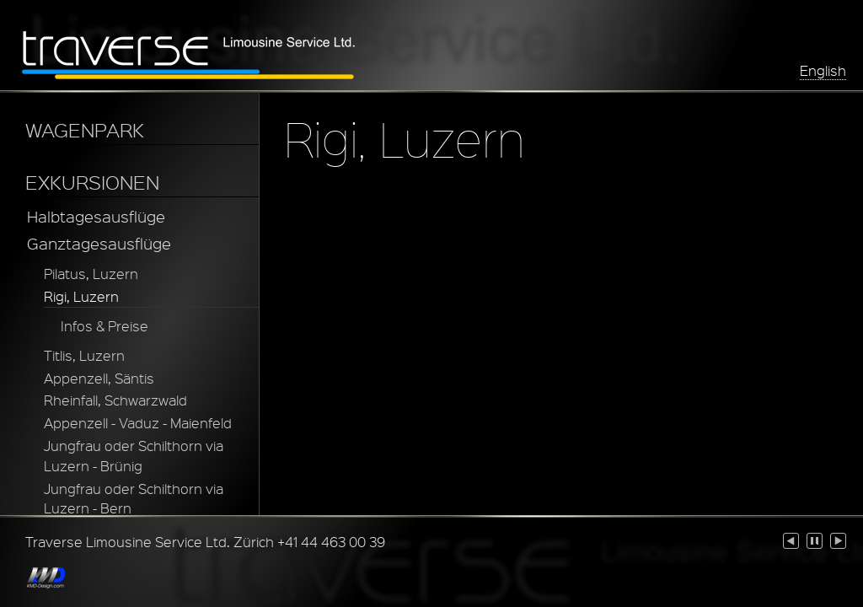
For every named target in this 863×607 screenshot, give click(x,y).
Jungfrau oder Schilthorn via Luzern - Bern (133, 499)
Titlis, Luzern (84, 355)
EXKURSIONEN (92, 182)
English (823, 70)
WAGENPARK (84, 129)
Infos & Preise (104, 326)
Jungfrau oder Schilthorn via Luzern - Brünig (133, 456)
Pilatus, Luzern (91, 273)
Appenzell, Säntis (99, 378)
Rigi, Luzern (81, 296)
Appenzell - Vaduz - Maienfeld (138, 423)
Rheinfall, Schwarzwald (115, 400)
